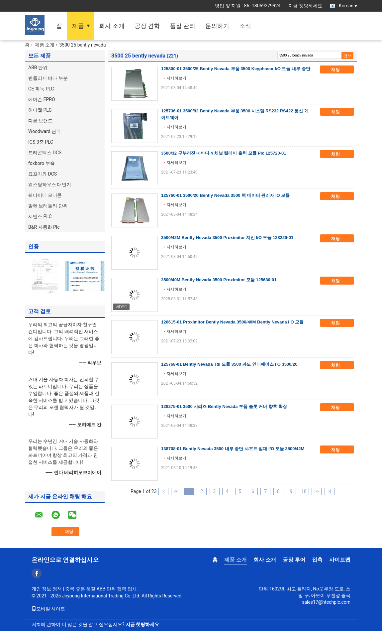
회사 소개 (111, 25)
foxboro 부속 (41, 163)
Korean (348, 5)
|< (163, 491)
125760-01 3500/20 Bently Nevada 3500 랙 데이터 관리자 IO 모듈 (225, 195)
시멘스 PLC (40, 216)
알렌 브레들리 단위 (48, 205)
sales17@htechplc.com (326, 602)
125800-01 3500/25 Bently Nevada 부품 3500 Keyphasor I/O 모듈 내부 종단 (235, 68)
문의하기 (217, 25)
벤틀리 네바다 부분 (48, 78)
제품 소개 (44, 45)
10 (304, 491)
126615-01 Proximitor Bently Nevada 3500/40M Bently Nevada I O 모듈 (232, 321)
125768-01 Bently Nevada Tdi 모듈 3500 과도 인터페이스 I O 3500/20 (229, 364)
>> (316, 491)
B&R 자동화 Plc (44, 227)
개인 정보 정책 (47, 588)
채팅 (340, 69)
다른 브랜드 (40, 120)
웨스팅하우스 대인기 (49, 184)
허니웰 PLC (40, 110)
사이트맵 (339, 560)
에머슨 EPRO (41, 99)
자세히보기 (176, 78)
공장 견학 (147, 25)
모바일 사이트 (48, 608)
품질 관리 (182, 25)
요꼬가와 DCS (42, 174)
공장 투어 (294, 560)
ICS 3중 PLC (40, 142)
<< (176, 491)
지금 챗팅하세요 (305, 5)
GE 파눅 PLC (41, 88)
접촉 (317, 560)
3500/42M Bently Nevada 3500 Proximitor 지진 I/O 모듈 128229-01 (227, 237)
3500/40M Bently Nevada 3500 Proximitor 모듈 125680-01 (219, 279)
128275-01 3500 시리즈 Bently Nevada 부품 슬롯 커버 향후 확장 (224, 406)
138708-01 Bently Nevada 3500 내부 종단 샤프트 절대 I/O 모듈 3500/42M (232, 448)
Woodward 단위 (44, 131)
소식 (245, 25)
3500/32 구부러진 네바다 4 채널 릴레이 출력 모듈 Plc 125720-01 (223, 153)
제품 (78, 25)
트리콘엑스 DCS (44, 152)
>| (330, 491)
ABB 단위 (38, 67)
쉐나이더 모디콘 (45, 195)
